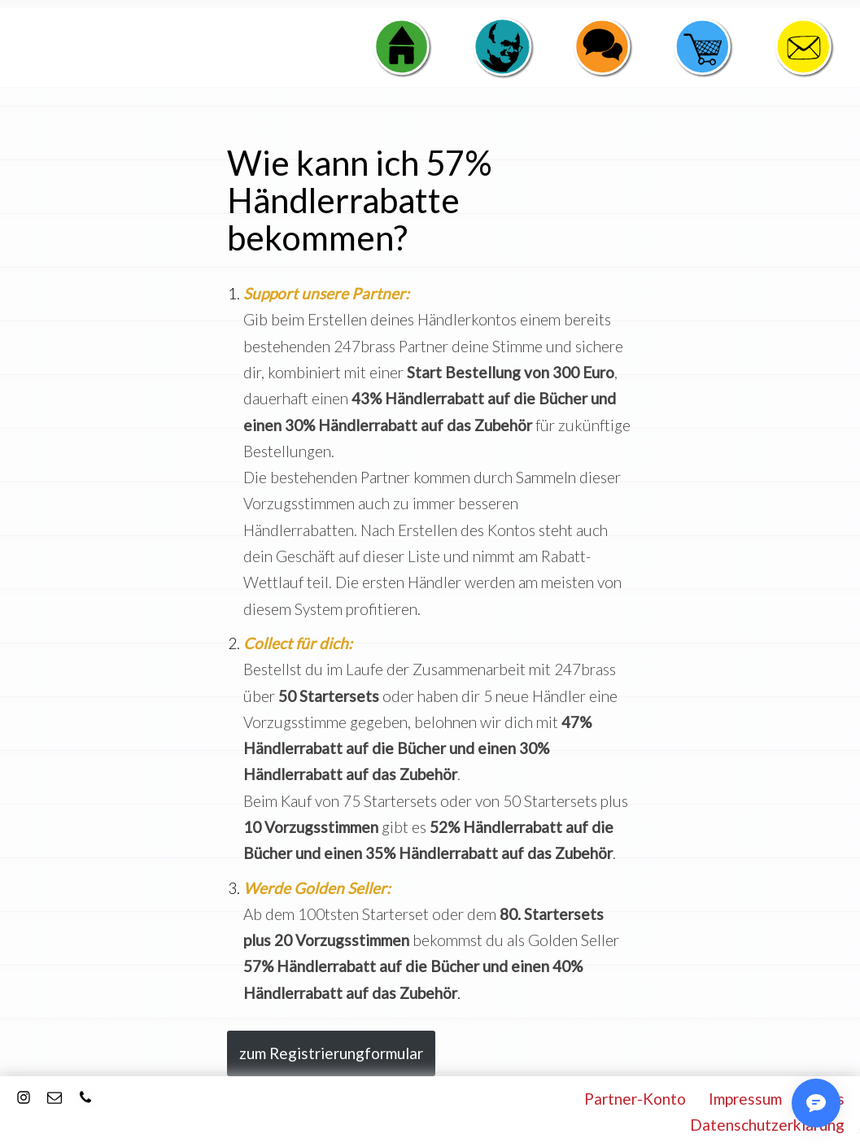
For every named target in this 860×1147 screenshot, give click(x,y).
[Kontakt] (85, 1097)
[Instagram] (23, 1097)
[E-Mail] (54, 1097)
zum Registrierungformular (331, 1053)
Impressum (745, 1098)
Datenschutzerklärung (767, 1124)
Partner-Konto (635, 1098)
